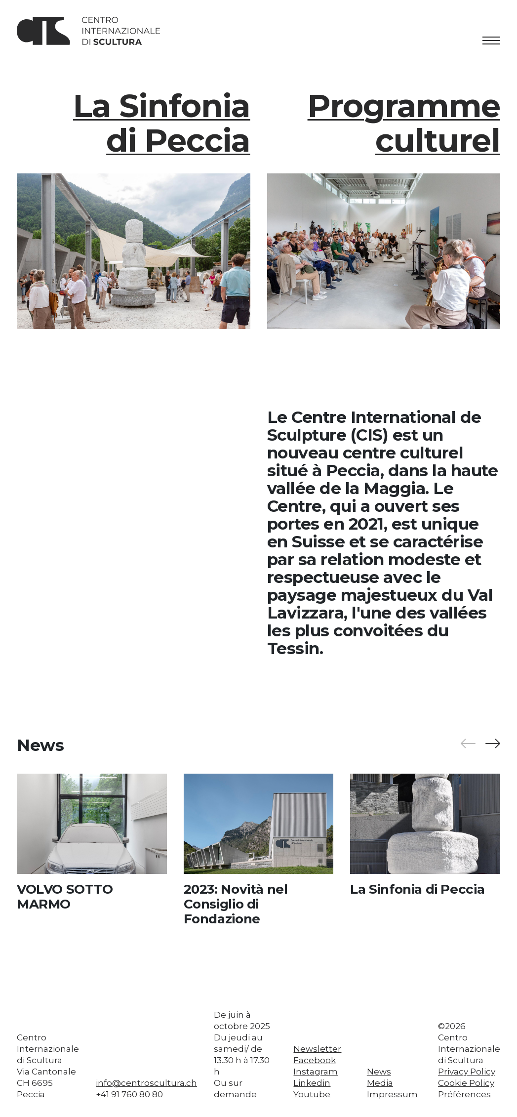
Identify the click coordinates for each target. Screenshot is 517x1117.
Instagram (315, 1071)
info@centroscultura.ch (146, 1083)
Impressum (392, 1094)
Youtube (311, 1094)
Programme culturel (404, 123)
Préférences (464, 1094)
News (379, 1071)
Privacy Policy (466, 1071)
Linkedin (311, 1083)
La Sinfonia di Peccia (161, 123)
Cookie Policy (466, 1083)
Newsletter (317, 1049)
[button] (492, 743)
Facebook (314, 1060)
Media (380, 1083)
